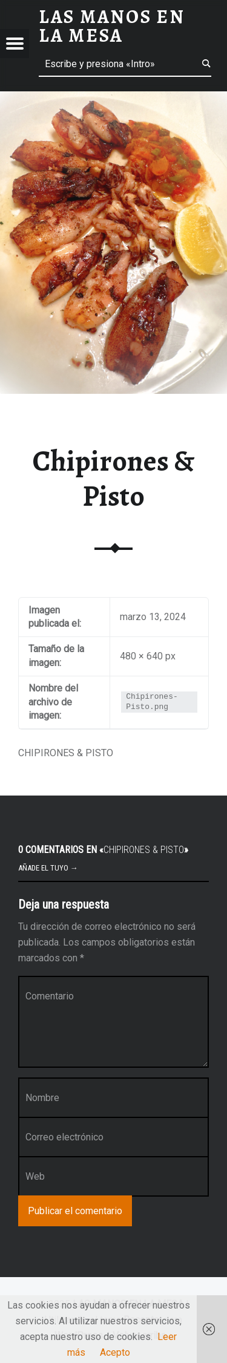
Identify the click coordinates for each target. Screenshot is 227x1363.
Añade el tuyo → (48, 867)
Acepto (115, 1352)
